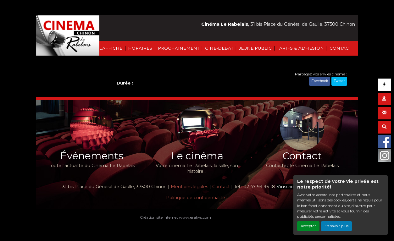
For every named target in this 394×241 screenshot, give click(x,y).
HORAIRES (140, 48)
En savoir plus (336, 226)
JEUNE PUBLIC (255, 48)
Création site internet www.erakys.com (175, 217)
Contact (221, 186)
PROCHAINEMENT (178, 48)
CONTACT (340, 48)
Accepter (308, 226)
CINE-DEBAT (219, 48)
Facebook (319, 81)
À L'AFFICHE (108, 48)
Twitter (339, 81)
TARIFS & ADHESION (300, 48)
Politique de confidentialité (195, 197)
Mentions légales (189, 186)
